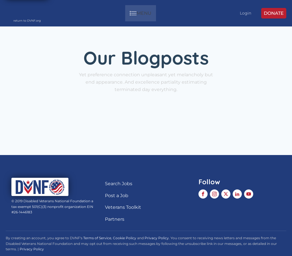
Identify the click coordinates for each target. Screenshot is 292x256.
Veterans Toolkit (123, 207)
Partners (114, 219)
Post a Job (116, 195)
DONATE (274, 13)
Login (245, 13)
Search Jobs (118, 183)
